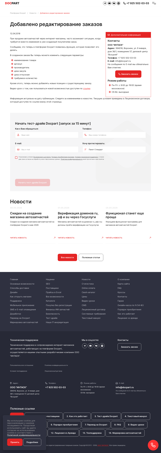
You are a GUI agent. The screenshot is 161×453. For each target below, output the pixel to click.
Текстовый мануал (91, 318)
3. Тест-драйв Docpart (106, 416)
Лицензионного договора (42, 157)
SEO (48, 284)
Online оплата (88, 288)
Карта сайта (124, 284)
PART (12, 3)
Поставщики (52, 288)
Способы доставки (19, 288)
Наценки (50, 279)
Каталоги (50, 301)
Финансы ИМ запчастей (58, 309)
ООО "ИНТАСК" (103, 445)
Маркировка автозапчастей (24, 322)
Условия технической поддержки (86, 157)
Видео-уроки (88, 301)
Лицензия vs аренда (128, 318)
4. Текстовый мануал (136, 416)
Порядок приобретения (129, 309)
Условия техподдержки (18, 371)
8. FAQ (117, 424)
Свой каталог (88, 292)
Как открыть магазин (20, 296)
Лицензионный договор (93, 309)
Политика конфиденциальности (72, 159)
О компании (124, 279)
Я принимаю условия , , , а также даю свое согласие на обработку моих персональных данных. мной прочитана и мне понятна (61, 158)
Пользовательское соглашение (21, 365)
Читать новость (18, 238)
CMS (84, 305)
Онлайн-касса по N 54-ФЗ (131, 305)
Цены (84, 296)
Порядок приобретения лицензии (62, 157)
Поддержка (16, 301)
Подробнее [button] (32, 442)
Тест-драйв (51, 318)
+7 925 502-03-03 (55, 387)
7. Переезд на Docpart (96, 424)
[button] (153, 445)
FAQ (119, 288)
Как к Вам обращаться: (26, 128)
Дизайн (13, 292)
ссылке (86, 88)
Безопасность (53, 313)
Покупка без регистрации (59, 305)
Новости (32, 13)
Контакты (122, 296)
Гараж (121, 301)
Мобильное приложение (22, 305)
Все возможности (55, 296)
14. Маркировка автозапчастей (125, 433)
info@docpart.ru (123, 61)
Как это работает (126, 313)
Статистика (88, 284)
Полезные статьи (91, 257)
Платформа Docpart (18, 13)
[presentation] (34, 170)
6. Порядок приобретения (64, 424)
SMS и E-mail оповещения (23, 309)
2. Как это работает (77, 416)
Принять (14, 442)
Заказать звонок (128, 74)
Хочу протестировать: (93, 143)
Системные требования (94, 313)
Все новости (67, 257)
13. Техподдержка (92, 433)
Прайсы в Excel (53, 292)
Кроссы (121, 292)
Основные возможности (22, 284)
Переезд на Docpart (20, 318)
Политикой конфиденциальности (23, 435)
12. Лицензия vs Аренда (63, 433)
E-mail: (18, 143)
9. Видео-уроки (136, 424)
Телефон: (87, 128)
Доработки (15, 313)
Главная (14, 279)
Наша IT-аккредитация (57, 322)
